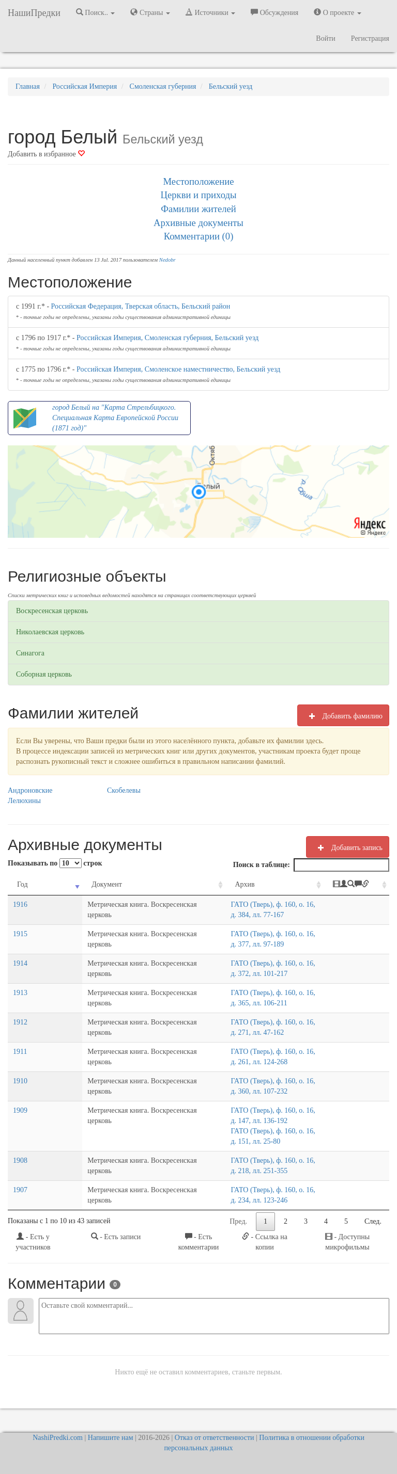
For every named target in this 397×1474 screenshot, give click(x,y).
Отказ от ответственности (214, 1437)
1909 (20, 1121)
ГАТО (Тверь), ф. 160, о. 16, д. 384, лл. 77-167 (257, 915)
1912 (20, 1032)
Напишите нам (110, 1437)
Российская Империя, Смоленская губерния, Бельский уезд (167, 338)
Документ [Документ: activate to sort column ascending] (62, 884)
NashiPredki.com (58, 1437)
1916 (20, 915)
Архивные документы (198, 222)
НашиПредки (34, 13)
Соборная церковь (44, 674)
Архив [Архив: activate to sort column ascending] (201, 884)
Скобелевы (124, 790)
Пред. (238, 1221)
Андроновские (30, 790)
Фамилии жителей (198, 208)
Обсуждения (274, 12)
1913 (20, 1003)
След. (372, 1221)
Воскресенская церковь (52, 611)
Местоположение (198, 181)
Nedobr (167, 260)
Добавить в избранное (46, 154)
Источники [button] (210, 12)
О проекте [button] (337, 12)
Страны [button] (150, 12)
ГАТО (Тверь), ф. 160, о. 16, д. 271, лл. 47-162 (257, 1032)
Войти (325, 38)
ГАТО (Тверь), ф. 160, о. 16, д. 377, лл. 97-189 (257, 944)
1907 (20, 1190)
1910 (20, 1091)
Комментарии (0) (199, 236)
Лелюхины (24, 801)
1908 (20, 1160)
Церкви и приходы (199, 194)
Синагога (30, 653)
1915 (20, 944)
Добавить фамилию (343, 716)
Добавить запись (348, 847)
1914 (20, 974)
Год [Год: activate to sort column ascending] (22, 884)
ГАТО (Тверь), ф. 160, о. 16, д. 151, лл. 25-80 (255, 1141)
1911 (20, 1062)
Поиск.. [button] (95, 12)
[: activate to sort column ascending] (361, 890)
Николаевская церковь (50, 632)
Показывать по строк (55, 863)
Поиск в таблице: (311, 865)
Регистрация (370, 38)
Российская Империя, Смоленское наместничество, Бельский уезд (178, 369)
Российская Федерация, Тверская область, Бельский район (141, 306)
